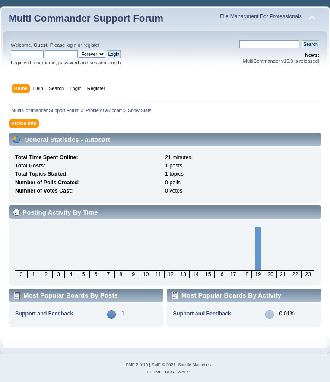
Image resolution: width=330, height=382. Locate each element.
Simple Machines (194, 364)
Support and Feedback (44, 314)
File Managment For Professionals (261, 16)
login (71, 45)
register (91, 45)
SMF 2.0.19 (137, 364)
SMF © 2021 (164, 364)
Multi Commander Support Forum (86, 18)
